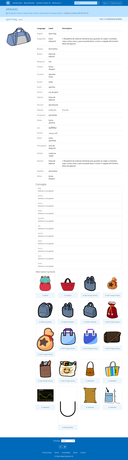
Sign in (102, 19)
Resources (56, 3)
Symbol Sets (17, 3)
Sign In (105, 3)
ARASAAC (12, 9)
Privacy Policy (47, 453)
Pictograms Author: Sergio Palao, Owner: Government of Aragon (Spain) (35, 13)
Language (56, 441)
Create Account (116, 3)
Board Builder (29, 3)
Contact (83, 453)
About (75, 453)
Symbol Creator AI (43, 3)
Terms (57, 453)
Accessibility (66, 453)
